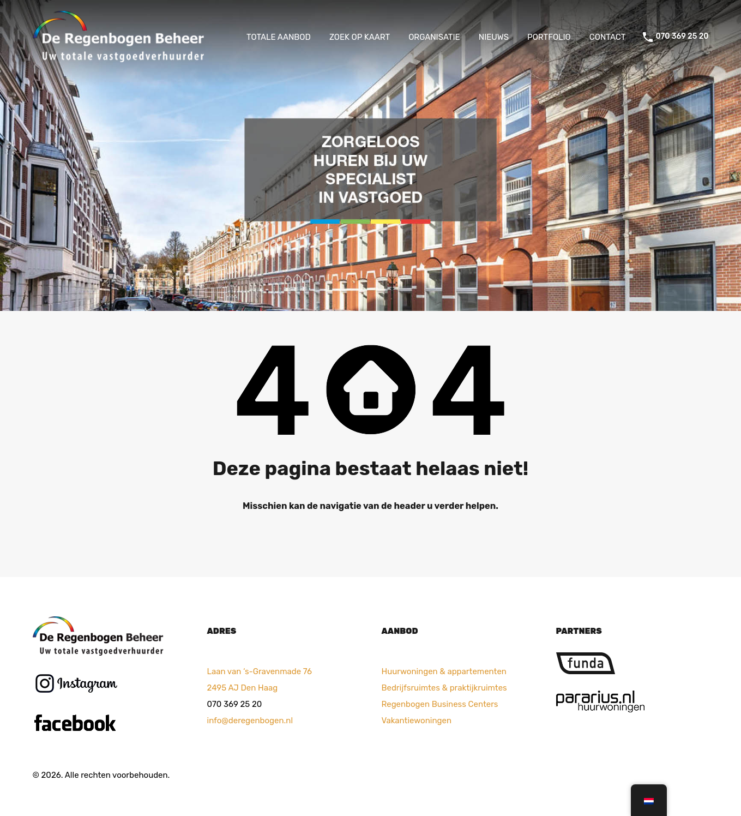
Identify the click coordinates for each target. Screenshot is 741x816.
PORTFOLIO (549, 37)
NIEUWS (494, 37)
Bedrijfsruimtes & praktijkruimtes (444, 688)
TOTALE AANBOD (278, 37)
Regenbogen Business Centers (440, 704)
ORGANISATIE (434, 37)
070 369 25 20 (681, 36)
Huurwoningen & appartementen (444, 671)
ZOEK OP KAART (359, 37)
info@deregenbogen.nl (250, 720)
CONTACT (607, 37)
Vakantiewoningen (416, 720)
